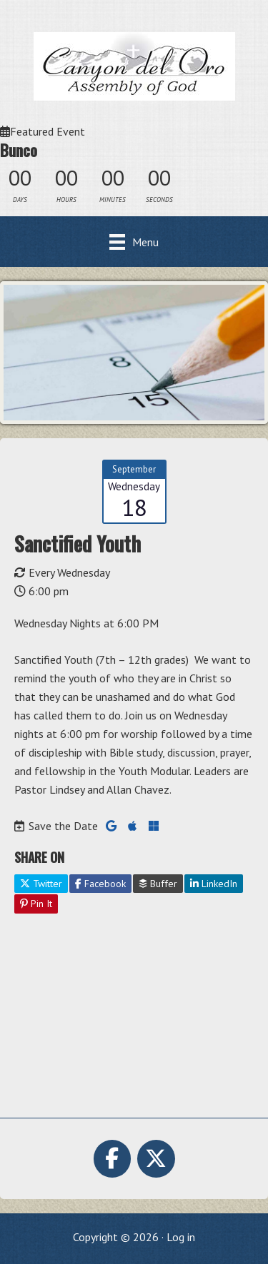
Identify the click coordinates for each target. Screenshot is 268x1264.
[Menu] (134, 241)
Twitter (41, 883)
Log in (181, 1237)
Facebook (100, 883)
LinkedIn (213, 883)
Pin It (36, 903)
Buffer (158, 883)
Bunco (18, 149)
